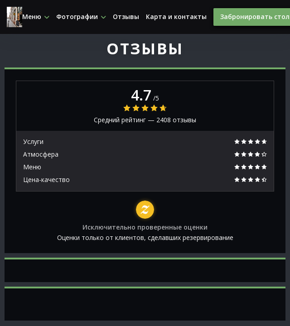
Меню (35, 17)
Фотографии (81, 17)
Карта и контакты (176, 17)
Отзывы (126, 17)
